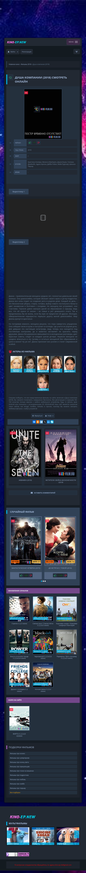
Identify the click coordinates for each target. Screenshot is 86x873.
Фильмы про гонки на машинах (22, 773)
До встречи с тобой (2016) (60, 568)
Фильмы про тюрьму (18, 790)
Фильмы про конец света (19, 764)
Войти (13, 52)
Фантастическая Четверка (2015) (26, 568)
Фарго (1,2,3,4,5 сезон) (19, 737)
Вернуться (37, 416)
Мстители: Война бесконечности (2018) (61, 481)
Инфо (49, 416)
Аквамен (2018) (25, 480)
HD (26, 93)
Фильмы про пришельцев (19, 769)
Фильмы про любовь (18, 782)
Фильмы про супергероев (19, 760)
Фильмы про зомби (17, 786)
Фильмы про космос (17, 756)
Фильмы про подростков (19, 777)
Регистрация (26, 52)
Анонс (13, 433)
